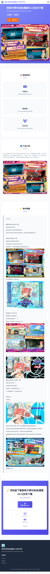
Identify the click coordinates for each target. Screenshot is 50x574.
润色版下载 (4, 565)
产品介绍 (3, 560)
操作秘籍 (3, 563)
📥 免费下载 (12, 19)
